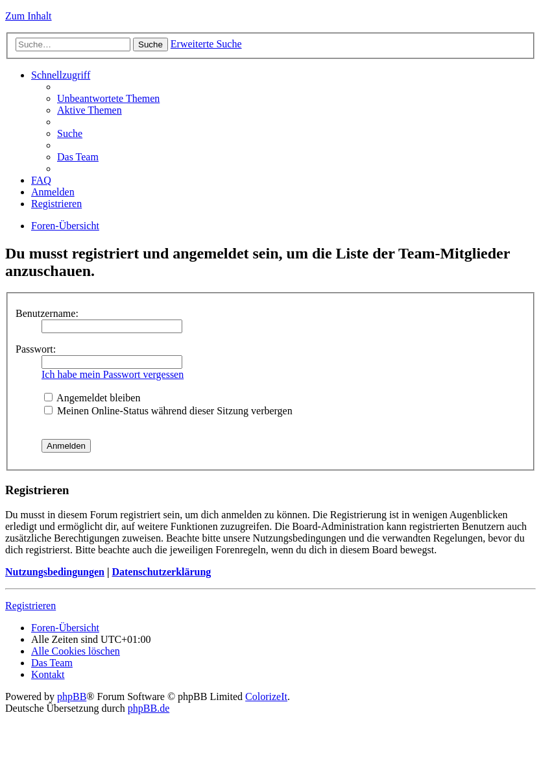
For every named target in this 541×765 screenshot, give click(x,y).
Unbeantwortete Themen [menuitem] (108, 98)
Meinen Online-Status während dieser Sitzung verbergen (168, 410)
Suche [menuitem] (69, 133)
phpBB (71, 696)
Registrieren (30, 605)
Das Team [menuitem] (78, 156)
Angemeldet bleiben (92, 397)
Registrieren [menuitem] (56, 203)
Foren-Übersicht (65, 225)
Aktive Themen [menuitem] (89, 110)
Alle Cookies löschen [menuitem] (75, 651)
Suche (150, 44)
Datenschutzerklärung (161, 571)
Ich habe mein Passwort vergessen (113, 374)
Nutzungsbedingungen (54, 571)
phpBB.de (148, 708)
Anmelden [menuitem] (53, 191)
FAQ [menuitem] (41, 180)
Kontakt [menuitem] (48, 674)
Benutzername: (47, 313)
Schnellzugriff (60, 75)
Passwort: (36, 349)
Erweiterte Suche (206, 43)
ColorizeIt (266, 696)
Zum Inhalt (28, 15)
